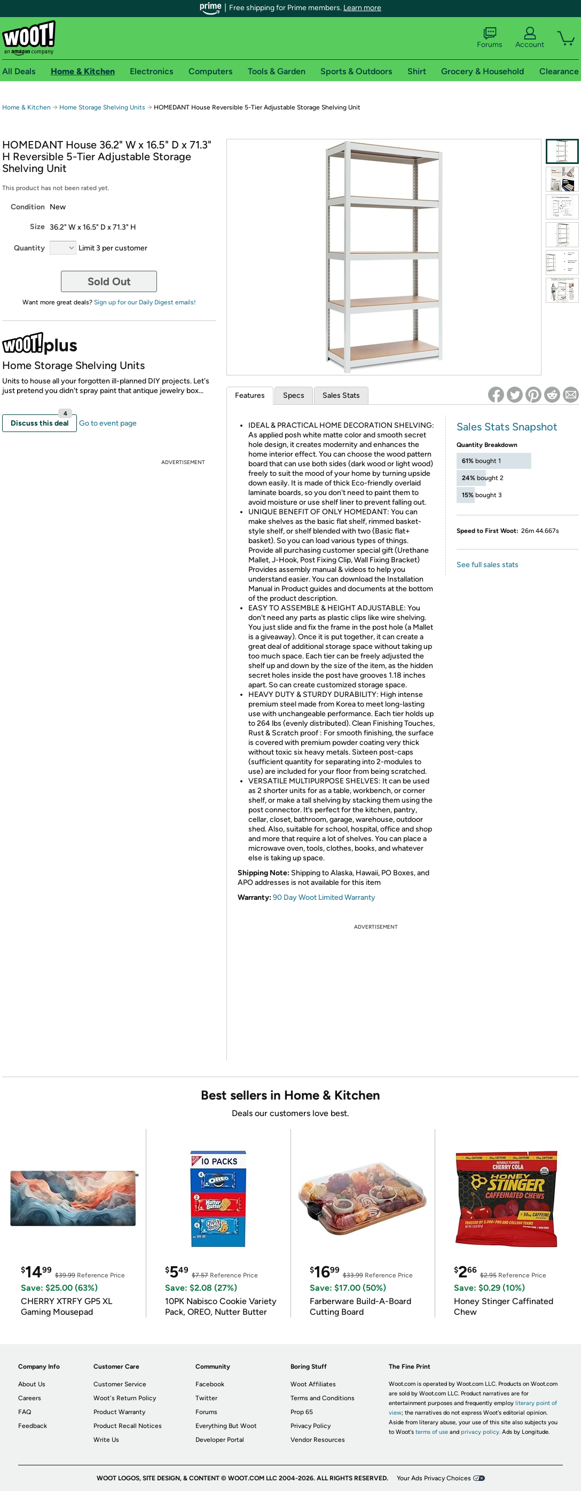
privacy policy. (480, 1432)
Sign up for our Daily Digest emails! (145, 302)
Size (37, 226)
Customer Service (119, 1384)
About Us (31, 1384)
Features (250, 395)
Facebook (209, 1384)
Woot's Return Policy (124, 1398)
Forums (490, 38)
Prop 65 (301, 1412)
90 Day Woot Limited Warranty (324, 897)
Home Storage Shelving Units (102, 107)
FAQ (24, 1412)
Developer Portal (219, 1439)
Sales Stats (341, 395)
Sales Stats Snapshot (507, 426)
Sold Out (109, 281)
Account (529, 38)
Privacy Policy (310, 1426)
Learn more (362, 7)
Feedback (32, 1426)
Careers (29, 1398)
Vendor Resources (317, 1439)
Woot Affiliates (313, 1384)
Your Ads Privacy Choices (434, 1478)
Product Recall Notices (127, 1426)
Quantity (29, 248)
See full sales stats (488, 564)
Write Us (106, 1439)
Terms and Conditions (322, 1398)
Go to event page (108, 423)
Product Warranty (119, 1412)
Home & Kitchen (26, 107)
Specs (293, 395)
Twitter (206, 1398)
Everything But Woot (226, 1426)
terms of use (431, 1432)
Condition (28, 206)
